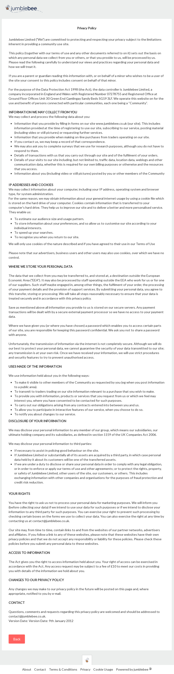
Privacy (85, 669)
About (26, 669)
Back (16, 639)
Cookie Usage (103, 669)
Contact (40, 669)
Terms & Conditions (63, 669)
